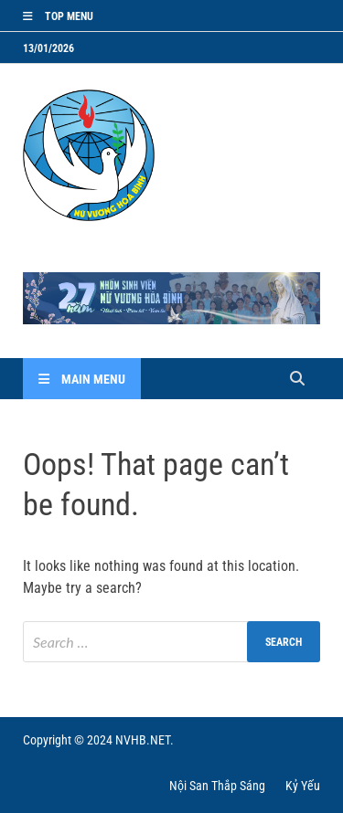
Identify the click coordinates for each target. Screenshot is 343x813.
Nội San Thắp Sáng (217, 785)
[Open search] (297, 379)
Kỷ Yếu (302, 785)
